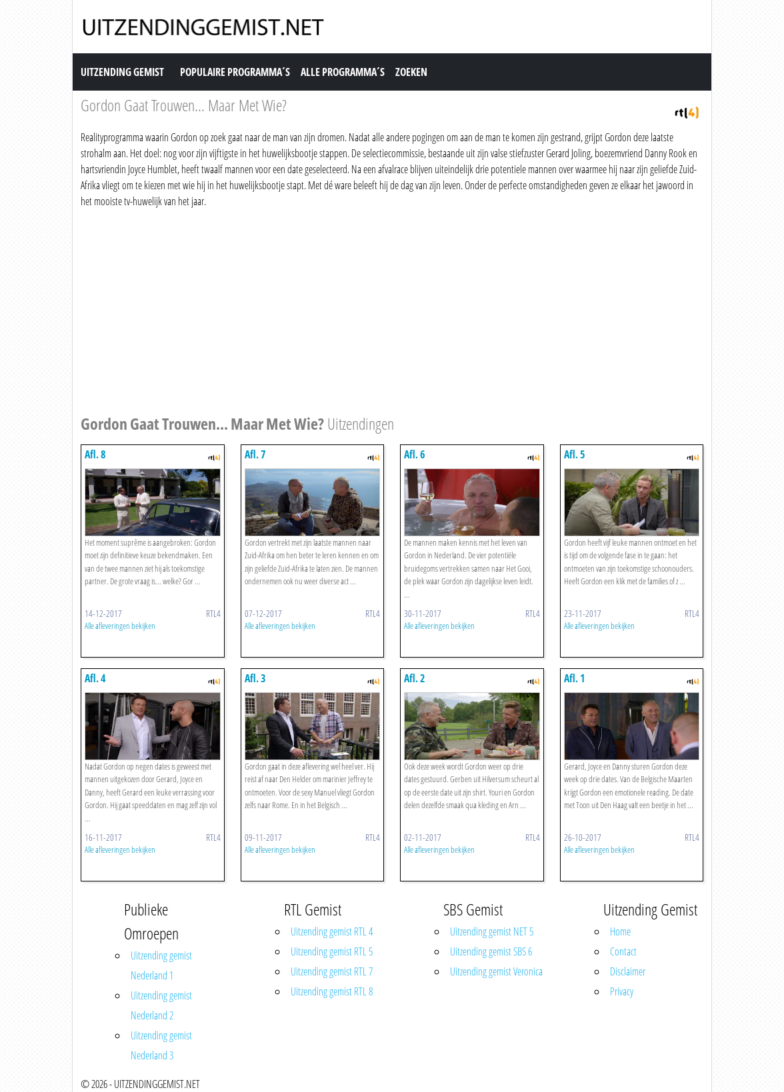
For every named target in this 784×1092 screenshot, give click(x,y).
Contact (623, 951)
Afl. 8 (95, 454)
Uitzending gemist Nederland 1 (161, 965)
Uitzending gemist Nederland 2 (161, 1005)
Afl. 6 (414, 454)
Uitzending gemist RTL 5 (332, 951)
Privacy (621, 991)
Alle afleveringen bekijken (120, 626)
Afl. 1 (574, 678)
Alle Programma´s (343, 72)
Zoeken (411, 72)
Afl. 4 (95, 678)
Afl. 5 (574, 454)
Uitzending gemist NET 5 (491, 931)
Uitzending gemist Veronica (496, 971)
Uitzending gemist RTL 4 (332, 931)
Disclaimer (627, 971)
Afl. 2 (414, 678)
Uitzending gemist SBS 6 (491, 951)
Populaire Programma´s (235, 72)
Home (620, 931)
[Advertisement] (392, 309)
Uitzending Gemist (122, 72)
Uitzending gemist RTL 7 (332, 971)
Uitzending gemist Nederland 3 (161, 1045)
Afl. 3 (255, 678)
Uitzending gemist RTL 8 (332, 991)
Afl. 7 (255, 454)
